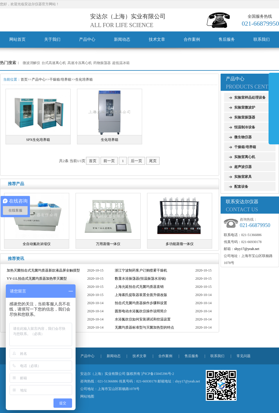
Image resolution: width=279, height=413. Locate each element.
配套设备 (241, 187)
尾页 (153, 161)
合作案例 (192, 39)
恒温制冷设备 (244, 127)
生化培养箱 (84, 79)
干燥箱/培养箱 (60, 79)
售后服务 (227, 39)
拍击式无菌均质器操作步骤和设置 (141, 303)
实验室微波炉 (244, 107)
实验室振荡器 (244, 117)
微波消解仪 (31, 63)
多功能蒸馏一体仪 (180, 244)
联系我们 (261, 39)
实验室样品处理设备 (250, 97)
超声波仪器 (243, 167)
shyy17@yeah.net (246, 249)
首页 (24, 79)
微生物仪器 (243, 137)
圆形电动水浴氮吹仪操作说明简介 (141, 311)
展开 (274, 108)
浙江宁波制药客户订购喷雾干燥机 (141, 270)
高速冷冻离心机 (79, 63)
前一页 (109, 161)
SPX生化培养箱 (38, 140)
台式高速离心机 (54, 63)
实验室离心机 (244, 157)
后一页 (136, 161)
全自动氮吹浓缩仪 (37, 244)
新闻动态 (122, 39)
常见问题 (244, 356)
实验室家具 (243, 177)
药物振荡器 (102, 63)
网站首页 (17, 39)
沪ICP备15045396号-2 (157, 374)
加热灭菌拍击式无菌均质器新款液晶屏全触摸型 (43, 270)
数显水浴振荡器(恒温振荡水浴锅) (140, 278)
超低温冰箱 (121, 63)
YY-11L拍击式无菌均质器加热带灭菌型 (37, 278)
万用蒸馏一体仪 (108, 244)
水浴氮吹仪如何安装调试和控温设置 (143, 319)
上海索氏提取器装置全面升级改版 (141, 295)
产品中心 (87, 39)
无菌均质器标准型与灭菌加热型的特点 (144, 327)
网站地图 (87, 396)
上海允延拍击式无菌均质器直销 (139, 287)
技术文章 (157, 39)
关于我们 (52, 39)
